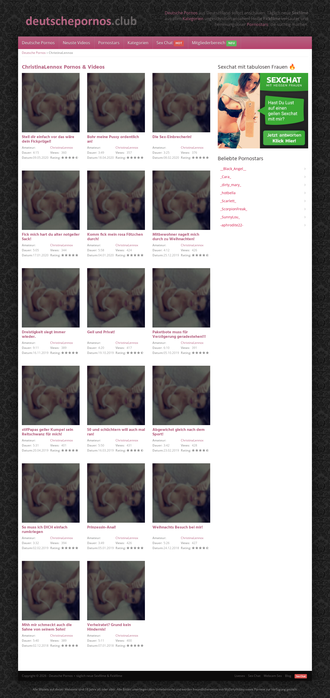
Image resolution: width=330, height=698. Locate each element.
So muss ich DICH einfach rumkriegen (44, 529)
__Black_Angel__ (233, 168)
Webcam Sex (273, 676)
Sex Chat (170, 43)
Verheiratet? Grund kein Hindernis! (109, 627)
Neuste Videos (76, 43)
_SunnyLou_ (230, 217)
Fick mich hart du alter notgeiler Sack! (51, 236)
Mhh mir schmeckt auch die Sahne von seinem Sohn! (47, 627)
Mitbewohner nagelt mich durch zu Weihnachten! (175, 236)
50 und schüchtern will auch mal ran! (116, 432)
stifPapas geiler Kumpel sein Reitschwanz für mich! (47, 432)
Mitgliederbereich (214, 43)
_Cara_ (225, 176)
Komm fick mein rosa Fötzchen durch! (115, 236)
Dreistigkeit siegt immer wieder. (44, 334)
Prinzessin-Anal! (101, 527)
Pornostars (257, 24)
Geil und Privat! (101, 332)
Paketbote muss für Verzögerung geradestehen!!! (179, 334)
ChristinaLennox (61, 147)
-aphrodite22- (231, 225)
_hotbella (228, 192)
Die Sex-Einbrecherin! (172, 137)
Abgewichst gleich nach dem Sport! (178, 432)
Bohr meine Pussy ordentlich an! (113, 139)
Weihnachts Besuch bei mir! (177, 527)
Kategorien (193, 18)
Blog (288, 676)
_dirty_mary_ (230, 184)
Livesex (240, 676)
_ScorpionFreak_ (233, 209)
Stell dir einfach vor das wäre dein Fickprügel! (48, 139)
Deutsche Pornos (181, 13)
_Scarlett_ (228, 200)
